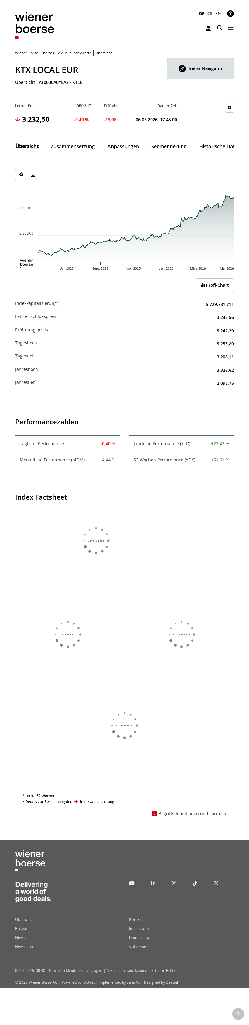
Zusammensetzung (73, 146)
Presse (21, 928)
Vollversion (139, 946)
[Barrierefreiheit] (230, 13)
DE (201, 13)
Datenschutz (140, 937)
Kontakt (136, 919)
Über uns (23, 919)
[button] (200, 68)
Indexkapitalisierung (97, 801)
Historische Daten (219, 146)
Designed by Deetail (161, 982)
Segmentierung (168, 146)
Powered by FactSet (78, 982)
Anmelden (208, 28)
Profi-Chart (214, 285)
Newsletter (24, 946)
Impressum (139, 928)
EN (218, 13)
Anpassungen (123, 146)
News (20, 937)
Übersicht (27, 146)
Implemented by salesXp (119, 982)
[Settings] (21, 174)
